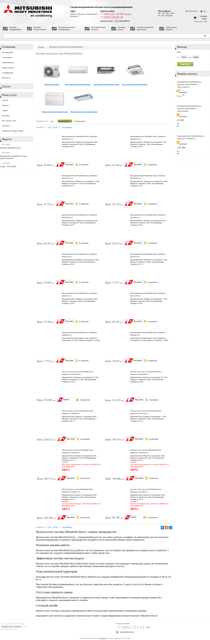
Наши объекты (8, 63)
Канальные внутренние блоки (106, 84)
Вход (205, 11)
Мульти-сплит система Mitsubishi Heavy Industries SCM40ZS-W (146, 490)
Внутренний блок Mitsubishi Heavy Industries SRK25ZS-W (79, 255)
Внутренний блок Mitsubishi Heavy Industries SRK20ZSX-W (148, 137)
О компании (7, 57)
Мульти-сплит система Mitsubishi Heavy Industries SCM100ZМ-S (146, 373)
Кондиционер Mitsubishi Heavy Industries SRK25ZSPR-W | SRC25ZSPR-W (189, 84)
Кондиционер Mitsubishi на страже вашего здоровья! (13, 157)
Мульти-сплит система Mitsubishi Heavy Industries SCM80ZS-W (77, 412)
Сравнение (198, 21)
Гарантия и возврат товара (12, 131)
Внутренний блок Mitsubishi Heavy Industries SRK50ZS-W (79, 294)
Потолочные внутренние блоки (83, 112)
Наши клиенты (8, 68)
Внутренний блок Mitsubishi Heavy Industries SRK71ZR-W (148, 294)
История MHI (7, 52)
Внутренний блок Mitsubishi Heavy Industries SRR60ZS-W (79, 333)
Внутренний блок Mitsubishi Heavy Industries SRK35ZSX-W (148, 177)
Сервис (5, 110)
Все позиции (67, 127)
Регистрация (193, 11)
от (178, 57)
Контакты (6, 78)
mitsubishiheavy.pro (127, 632)
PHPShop (103, 638)
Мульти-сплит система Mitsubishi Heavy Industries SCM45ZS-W (77, 490)
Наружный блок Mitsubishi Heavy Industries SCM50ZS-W (190, 137)
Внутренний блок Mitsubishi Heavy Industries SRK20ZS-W (148, 216)
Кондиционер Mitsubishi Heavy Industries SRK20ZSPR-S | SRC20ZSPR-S (189, 108)
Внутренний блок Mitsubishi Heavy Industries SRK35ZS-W (148, 255)
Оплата (5, 100)
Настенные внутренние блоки (78, 84)
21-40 (55, 127)
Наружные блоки (52, 84)
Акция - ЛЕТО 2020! (8, 167)
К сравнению (84, 165)
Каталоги (6, 126)
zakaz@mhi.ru (124, 21)
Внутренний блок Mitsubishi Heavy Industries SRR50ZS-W (148, 333)
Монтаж (5, 105)
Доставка (6, 116)
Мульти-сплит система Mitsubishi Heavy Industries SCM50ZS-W (146, 451)
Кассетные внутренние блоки (134, 84)
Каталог (6, 86)
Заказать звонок (106, 21)
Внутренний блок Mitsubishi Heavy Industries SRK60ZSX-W (79, 216)
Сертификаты (7, 73)
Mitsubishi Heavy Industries (11, 626)
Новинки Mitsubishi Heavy (10, 148)
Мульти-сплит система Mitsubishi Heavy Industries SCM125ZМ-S (77, 373)
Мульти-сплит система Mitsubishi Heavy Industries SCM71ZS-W (146, 412)
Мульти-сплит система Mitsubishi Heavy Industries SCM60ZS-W (77, 451)
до (190, 57)
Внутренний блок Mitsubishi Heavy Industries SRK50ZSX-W (79, 137)
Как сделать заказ (9, 121)
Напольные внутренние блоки (55, 112)
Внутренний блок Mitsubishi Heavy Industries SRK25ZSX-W (79, 177)
